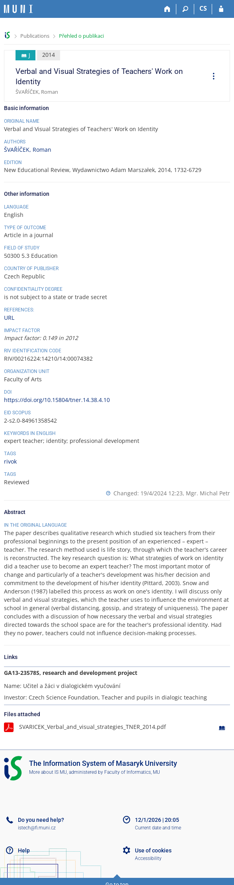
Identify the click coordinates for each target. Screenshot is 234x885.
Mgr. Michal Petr (208, 493)
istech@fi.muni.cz (37, 828)
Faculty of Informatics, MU (132, 772)
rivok (10, 461)
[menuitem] (210, 77)
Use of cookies (153, 850)
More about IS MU (48, 772)
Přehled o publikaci (81, 35)
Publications (34, 35)
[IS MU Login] (221, 9)
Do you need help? (41, 820)
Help (24, 850)
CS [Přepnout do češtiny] (203, 8)
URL (9, 317)
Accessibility (148, 858)
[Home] (167, 9)
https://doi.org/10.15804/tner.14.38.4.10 (57, 400)
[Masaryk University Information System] (18, 9)
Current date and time (158, 828)
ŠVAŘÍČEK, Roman (27, 149)
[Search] (185, 9)
